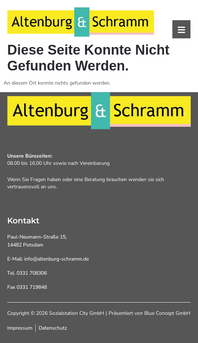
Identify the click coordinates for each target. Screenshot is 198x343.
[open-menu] (181, 29)
